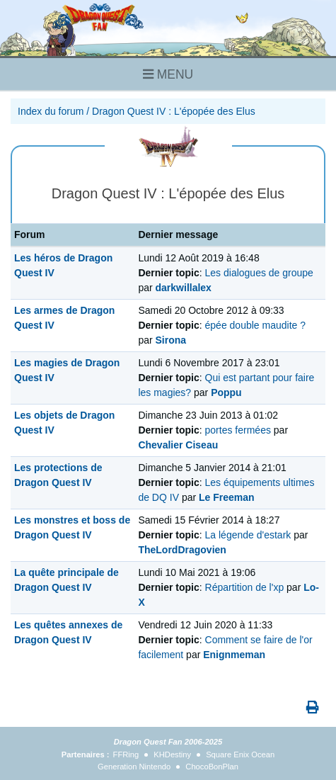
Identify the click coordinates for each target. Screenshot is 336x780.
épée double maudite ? (255, 325)
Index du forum (50, 111)
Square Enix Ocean (240, 754)
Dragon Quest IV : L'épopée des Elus (173, 111)
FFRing (126, 754)
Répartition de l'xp (244, 587)
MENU (168, 74)
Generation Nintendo (134, 766)
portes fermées (238, 430)
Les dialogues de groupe (259, 272)
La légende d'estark (248, 535)
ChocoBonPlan (211, 766)
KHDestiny (172, 754)
